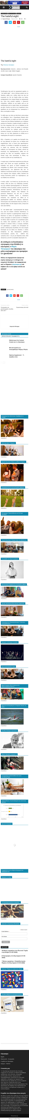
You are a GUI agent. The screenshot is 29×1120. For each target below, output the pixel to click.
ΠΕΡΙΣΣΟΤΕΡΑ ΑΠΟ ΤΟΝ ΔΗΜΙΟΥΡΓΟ (11, 336)
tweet (18, 26)
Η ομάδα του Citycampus (7, 1061)
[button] (27, 7)
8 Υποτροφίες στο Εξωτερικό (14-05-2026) (14, 956)
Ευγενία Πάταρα (6, 18)
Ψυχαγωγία (19, 13)
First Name (4, 936)
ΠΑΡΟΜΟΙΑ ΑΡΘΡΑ (6, 334)
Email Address (5, 931)
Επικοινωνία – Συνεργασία (7, 1059)
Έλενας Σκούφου (8, 65)
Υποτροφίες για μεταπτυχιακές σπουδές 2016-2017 (7, 309)
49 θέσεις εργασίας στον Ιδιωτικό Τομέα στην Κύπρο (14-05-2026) (15, 951)
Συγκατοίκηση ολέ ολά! (22, 307)
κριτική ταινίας (10, 289)
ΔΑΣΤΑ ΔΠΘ (4, 947)
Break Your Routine (12, 13)
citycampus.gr (16, 264)
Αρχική (2, 1056)
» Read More (3, 438)
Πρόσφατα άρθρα (4, 13)
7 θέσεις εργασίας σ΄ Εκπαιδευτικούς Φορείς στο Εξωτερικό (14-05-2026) (13, 962)
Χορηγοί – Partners (5, 1063)
